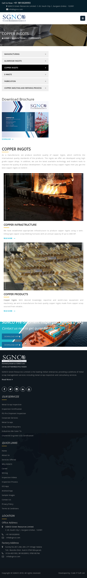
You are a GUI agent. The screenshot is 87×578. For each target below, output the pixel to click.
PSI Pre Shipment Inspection (14, 413)
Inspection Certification (12, 409)
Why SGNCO (7, 464)
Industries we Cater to (11, 431)
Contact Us (6, 499)
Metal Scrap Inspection (12, 404)
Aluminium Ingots (13, 61)
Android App (7, 491)
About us (6, 455)
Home (5, 38)
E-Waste (8, 74)
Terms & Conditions (10, 508)
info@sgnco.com (16, 9)
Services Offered (9, 459)
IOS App (5, 486)
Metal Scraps (7, 422)
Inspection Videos (9, 477)
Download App (12, 336)
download (7, 139)
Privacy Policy (7, 504)
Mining (5, 473)
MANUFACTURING (19, 38)
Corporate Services (10, 418)
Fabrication (10, 81)
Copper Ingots (11, 67)
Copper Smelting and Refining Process (23, 88)
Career (5, 468)
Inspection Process (10, 482)
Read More (9, 238)
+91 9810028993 (22, 2)
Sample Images (8, 495)
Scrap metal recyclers (11, 427)
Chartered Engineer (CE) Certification (17, 435)
